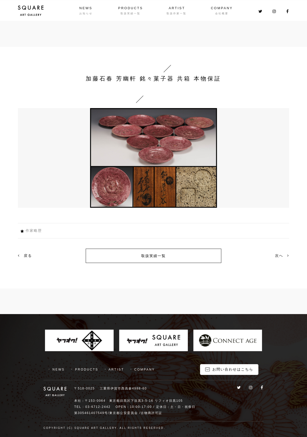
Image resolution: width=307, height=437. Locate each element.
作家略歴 (34, 230)
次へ (282, 256)
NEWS (85, 8)
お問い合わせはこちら (232, 369)
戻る (25, 256)
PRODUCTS (130, 8)
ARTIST (177, 8)
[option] (153, 158)
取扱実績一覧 (153, 256)
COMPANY (222, 8)
